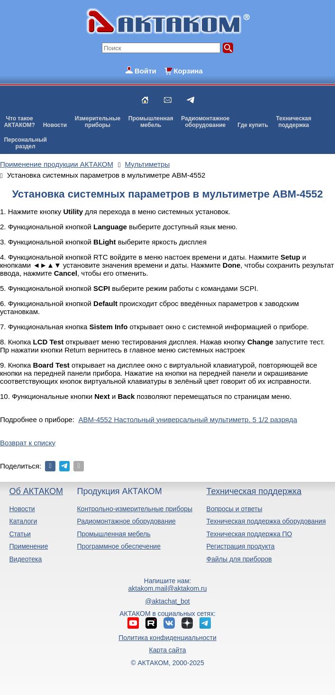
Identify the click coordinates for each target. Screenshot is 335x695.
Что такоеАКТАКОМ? (19, 121)
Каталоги (23, 521)
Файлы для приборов (239, 559)
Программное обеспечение (119, 546)
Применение (28, 546)
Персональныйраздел (25, 143)
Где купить (252, 125)
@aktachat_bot (167, 601)
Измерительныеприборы (97, 121)
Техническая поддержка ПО (249, 534)
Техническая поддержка (254, 491)
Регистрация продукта (241, 546)
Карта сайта (167, 650)
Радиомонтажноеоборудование (205, 121)
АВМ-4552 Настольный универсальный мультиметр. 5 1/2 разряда (187, 419)
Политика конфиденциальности (167, 637)
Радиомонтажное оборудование (126, 521)
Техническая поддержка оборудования (266, 521)
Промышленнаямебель (150, 121)
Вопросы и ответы (235, 509)
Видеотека (25, 559)
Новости (55, 125)
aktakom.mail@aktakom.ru (167, 588)
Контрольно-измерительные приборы (134, 509)
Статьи (19, 534)
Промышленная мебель (113, 534)
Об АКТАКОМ (36, 491)
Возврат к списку (27, 443)
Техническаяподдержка (293, 121)
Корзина (187, 71)
